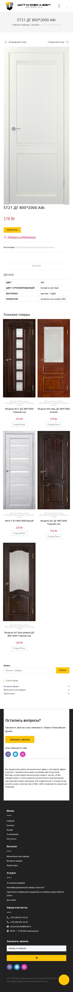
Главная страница (21, 24)
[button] (59, 5)
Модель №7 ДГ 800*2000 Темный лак (54, 522)
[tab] (36, 265)
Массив (13, 401)
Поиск (7, 665)
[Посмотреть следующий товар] (67, 42)
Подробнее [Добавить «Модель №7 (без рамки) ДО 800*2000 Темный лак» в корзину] (19, 648)
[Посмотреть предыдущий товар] (6, 42)
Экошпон (50, 247)
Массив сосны (22, 401)
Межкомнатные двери (34, 247)
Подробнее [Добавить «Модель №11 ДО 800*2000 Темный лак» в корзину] (19, 424)
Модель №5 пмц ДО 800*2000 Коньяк (54, 410)
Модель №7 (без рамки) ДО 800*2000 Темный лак (19, 634)
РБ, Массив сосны (25, 404)
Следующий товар (56, 42)
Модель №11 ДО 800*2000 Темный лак (19, 410)
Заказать (12, 230)
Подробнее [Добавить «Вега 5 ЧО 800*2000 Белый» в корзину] (19, 533)
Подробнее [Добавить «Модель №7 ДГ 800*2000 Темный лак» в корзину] (54, 536)
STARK (18, 247)
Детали (36, 265)
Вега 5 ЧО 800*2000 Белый (19, 520)
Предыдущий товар (17, 42)
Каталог (35, 24)
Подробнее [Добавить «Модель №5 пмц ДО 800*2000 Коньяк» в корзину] (54, 424)
